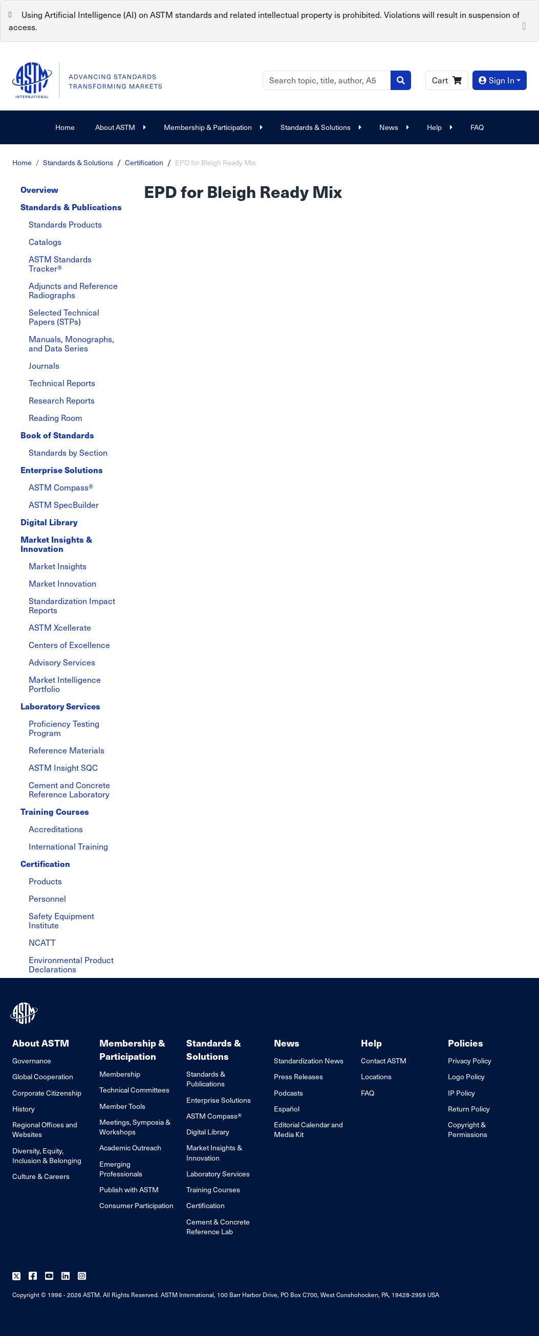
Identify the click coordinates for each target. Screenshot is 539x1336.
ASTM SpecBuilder (64, 504)
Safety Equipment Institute (61, 920)
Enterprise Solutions (218, 1100)
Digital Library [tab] (48, 522)
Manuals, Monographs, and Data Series (71, 343)
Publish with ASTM (129, 1189)
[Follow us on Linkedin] (65, 1276)
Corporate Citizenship (46, 1093)
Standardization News (308, 1060)
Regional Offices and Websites (44, 1129)
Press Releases (298, 1076)
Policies (465, 1042)
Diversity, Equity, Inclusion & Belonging (46, 1155)
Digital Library (207, 1132)
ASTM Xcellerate (60, 627)
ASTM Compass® (61, 487)
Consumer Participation (136, 1205)
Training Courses (213, 1189)
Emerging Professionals (120, 1168)
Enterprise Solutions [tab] (61, 470)
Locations (376, 1076)
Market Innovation (62, 583)
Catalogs (45, 241)
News (392, 127)
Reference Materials (66, 750)
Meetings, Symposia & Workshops (134, 1127)
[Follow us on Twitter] (16, 1276)
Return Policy (469, 1109)
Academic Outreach (130, 1147)
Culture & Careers (41, 1176)
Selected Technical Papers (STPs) (64, 317)
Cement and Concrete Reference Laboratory (69, 789)
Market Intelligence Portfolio (65, 684)
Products (45, 881)
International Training (68, 846)
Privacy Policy (469, 1060)
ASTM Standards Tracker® (60, 264)
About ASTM (119, 127)
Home (65, 127)
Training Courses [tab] (54, 811)
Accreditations (56, 828)
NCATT (42, 942)
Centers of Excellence (69, 644)
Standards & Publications (205, 1078)
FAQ (477, 127)
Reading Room (55, 417)
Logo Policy (466, 1076)
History (23, 1109)
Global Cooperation (42, 1076)
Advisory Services (62, 662)
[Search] (327, 80)
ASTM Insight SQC (63, 767)
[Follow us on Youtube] (49, 1276)
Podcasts (288, 1093)
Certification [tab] (45, 864)
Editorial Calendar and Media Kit (308, 1129)
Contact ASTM (383, 1060)
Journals (44, 365)
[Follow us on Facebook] (33, 1276)
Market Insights (58, 566)
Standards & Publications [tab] (71, 207)
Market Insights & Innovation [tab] (56, 543)
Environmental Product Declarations (71, 964)
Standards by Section (68, 452)
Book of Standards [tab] (57, 435)
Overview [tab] (39, 189)
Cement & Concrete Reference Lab (218, 1226)
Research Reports (62, 400)
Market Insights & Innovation (214, 1152)
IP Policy (461, 1093)
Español (286, 1109)
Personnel (47, 898)
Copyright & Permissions (467, 1129)
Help (438, 127)
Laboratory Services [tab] (60, 706)
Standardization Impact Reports (72, 605)
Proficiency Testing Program (64, 728)
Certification (144, 162)
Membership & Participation (212, 127)
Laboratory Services (218, 1173)
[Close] (524, 25)
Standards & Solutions (320, 127)
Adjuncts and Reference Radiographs (73, 290)
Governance (31, 1060)
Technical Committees (134, 1090)
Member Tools (122, 1106)
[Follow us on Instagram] (82, 1276)
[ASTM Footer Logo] (25, 1013)
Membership (119, 1074)
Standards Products (65, 224)
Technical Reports (62, 382)
